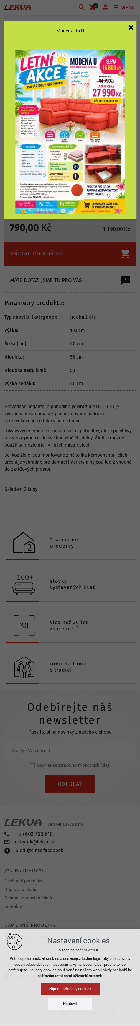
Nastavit (70, 1003)
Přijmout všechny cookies (70, 989)
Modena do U (70, 31)
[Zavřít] (131, 27)
